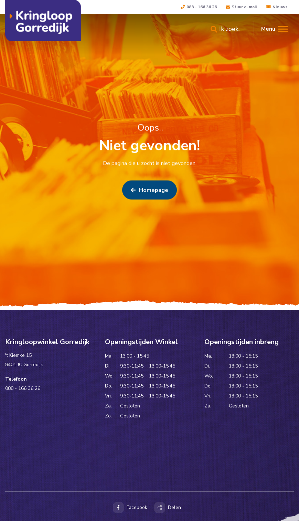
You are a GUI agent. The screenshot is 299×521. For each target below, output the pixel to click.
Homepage (149, 191)
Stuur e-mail (241, 7)
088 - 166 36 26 (199, 7)
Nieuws (277, 7)
